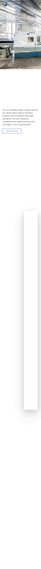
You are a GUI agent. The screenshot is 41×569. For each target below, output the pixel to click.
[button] (38, 4)
